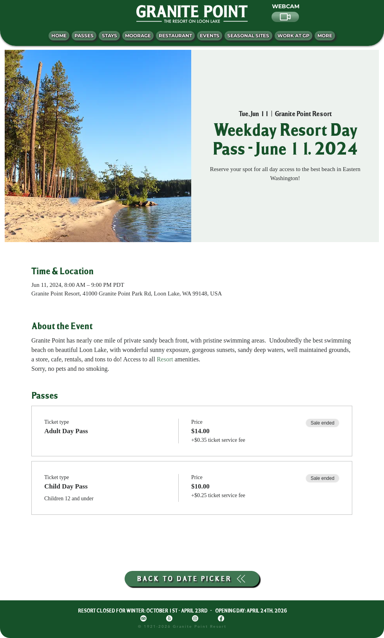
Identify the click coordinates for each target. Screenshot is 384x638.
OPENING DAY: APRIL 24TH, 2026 (251, 610)
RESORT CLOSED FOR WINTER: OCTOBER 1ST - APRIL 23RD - (146, 610)
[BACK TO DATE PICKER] (192, 579)
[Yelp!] (169, 618)
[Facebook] (221, 618)
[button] (325, 35)
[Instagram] (195, 618)
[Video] (285, 17)
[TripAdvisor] (143, 618)
